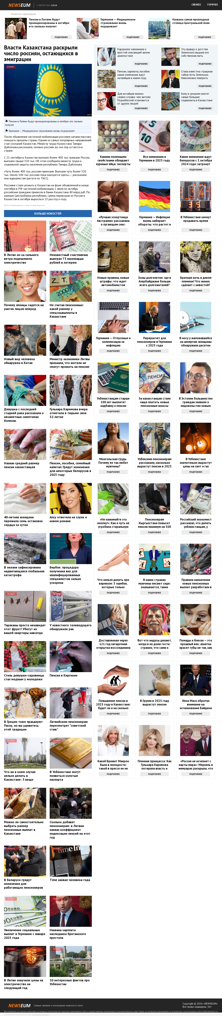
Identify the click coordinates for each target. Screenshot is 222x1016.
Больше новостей (47, 213)
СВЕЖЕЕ (196, 4)
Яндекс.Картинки (37, 205)
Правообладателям (40, 1014)
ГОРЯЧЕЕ (212, 4)
